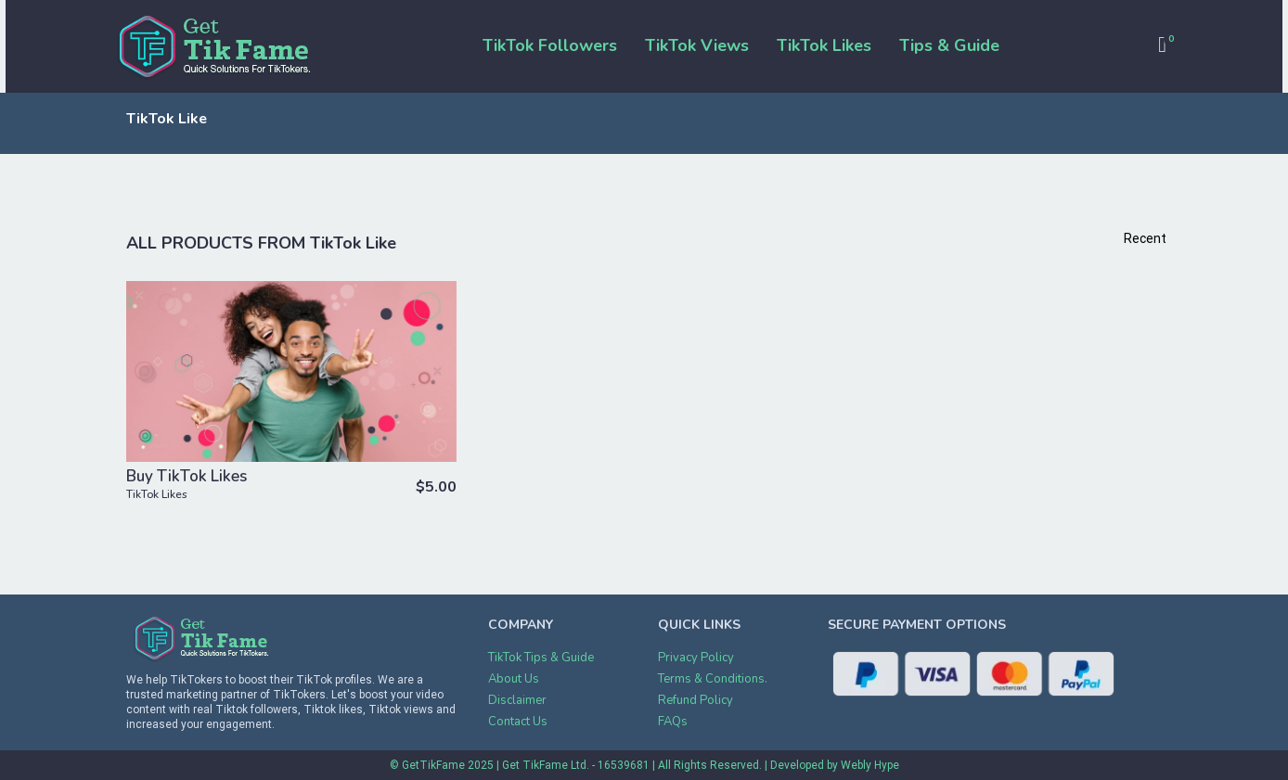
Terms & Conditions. (712, 679)
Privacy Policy (696, 657)
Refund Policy (695, 700)
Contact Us (517, 721)
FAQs (673, 721)
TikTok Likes (156, 494)
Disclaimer (517, 700)
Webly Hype (870, 765)
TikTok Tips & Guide (541, 657)
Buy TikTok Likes (186, 476)
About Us (513, 679)
